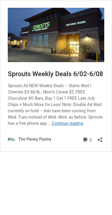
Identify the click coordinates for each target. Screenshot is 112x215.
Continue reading (67, 123)
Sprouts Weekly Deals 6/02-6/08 (55, 74)
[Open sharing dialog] (100, 137)
